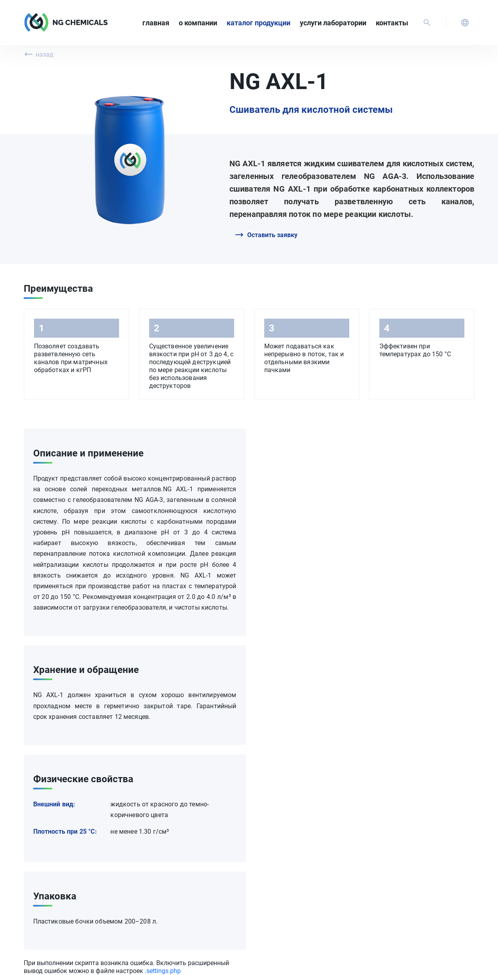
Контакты (392, 23)
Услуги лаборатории (333, 23)
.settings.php (163, 971)
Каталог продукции (258, 23)
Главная (155, 23)
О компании (198, 23)
